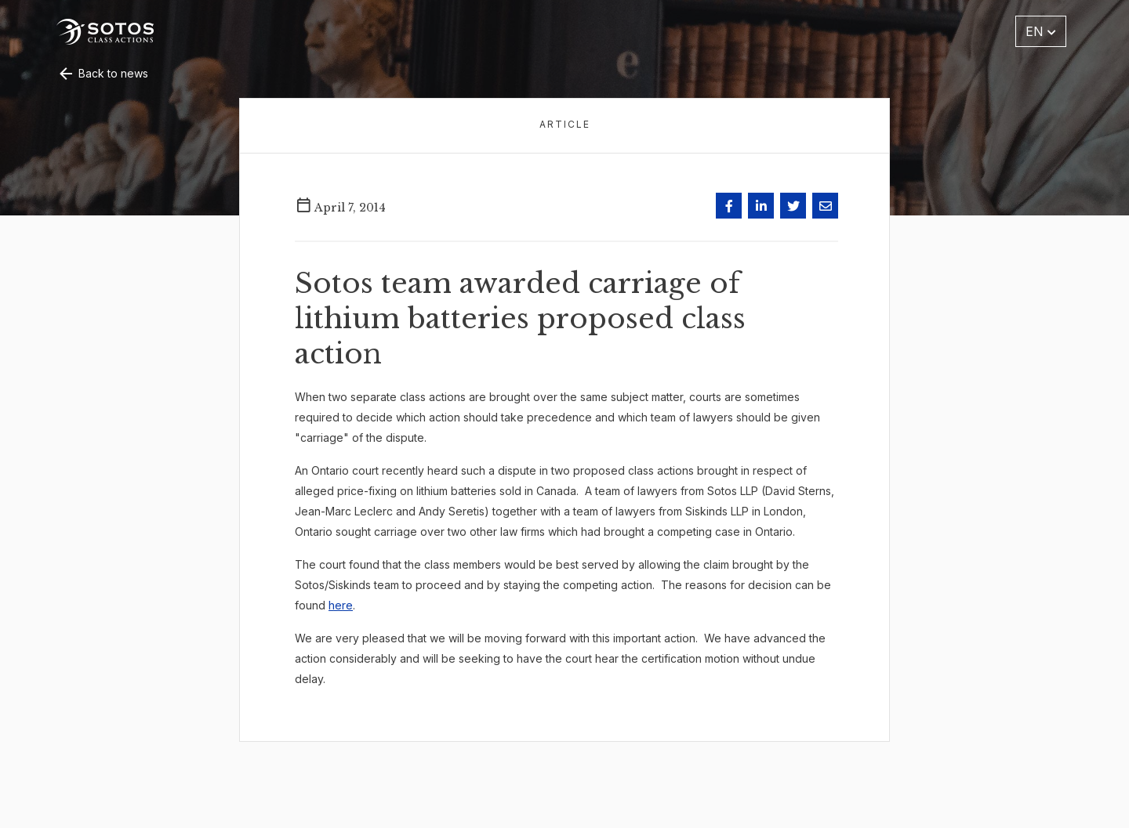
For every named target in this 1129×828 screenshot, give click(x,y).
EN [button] (1041, 31)
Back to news (102, 73)
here (341, 605)
